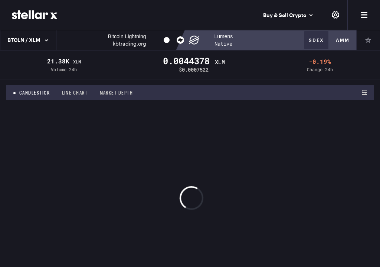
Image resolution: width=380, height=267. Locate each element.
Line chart (75, 93)
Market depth (116, 93)
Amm (343, 40)
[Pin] (368, 40)
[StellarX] (34, 15)
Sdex (316, 40)
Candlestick (34, 93)
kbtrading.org (129, 43)
